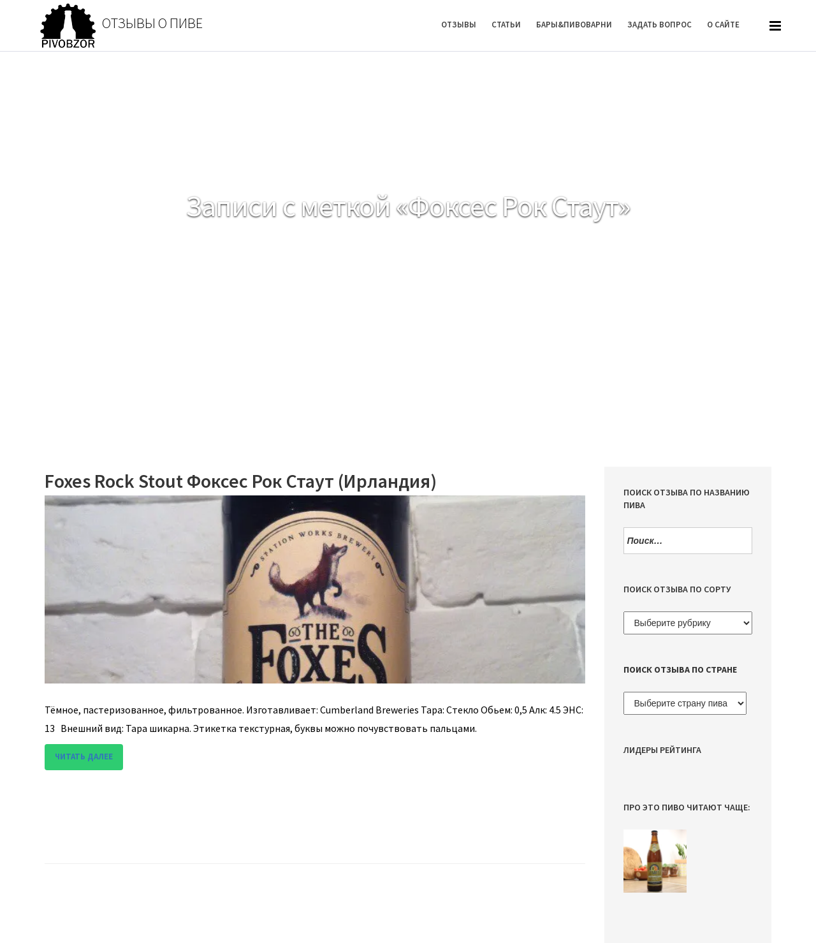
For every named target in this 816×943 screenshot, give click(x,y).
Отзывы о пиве (152, 23)
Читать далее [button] (84, 756)
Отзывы (458, 24)
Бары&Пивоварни (574, 24)
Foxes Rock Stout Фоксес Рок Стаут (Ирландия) (241, 481)
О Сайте (723, 24)
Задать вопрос (659, 24)
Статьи (506, 24)
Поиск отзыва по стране (680, 669)
